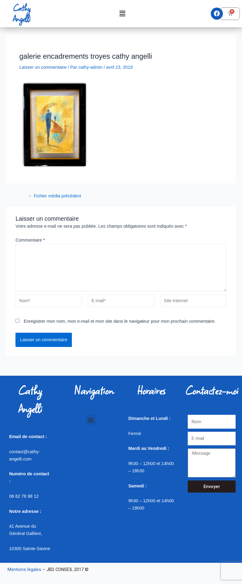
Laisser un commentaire (43, 67)
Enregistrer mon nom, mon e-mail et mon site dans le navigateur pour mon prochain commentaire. (120, 321)
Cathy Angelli (21, 13)
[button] (122, 13)
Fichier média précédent (54, 196)
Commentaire (30, 240)
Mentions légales (24, 569)
